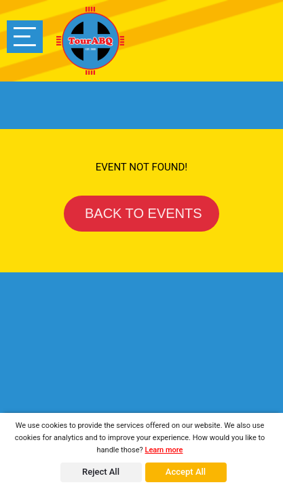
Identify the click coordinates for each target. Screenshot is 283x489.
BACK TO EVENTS (141, 213)
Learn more (164, 450)
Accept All (186, 472)
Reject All (100, 472)
